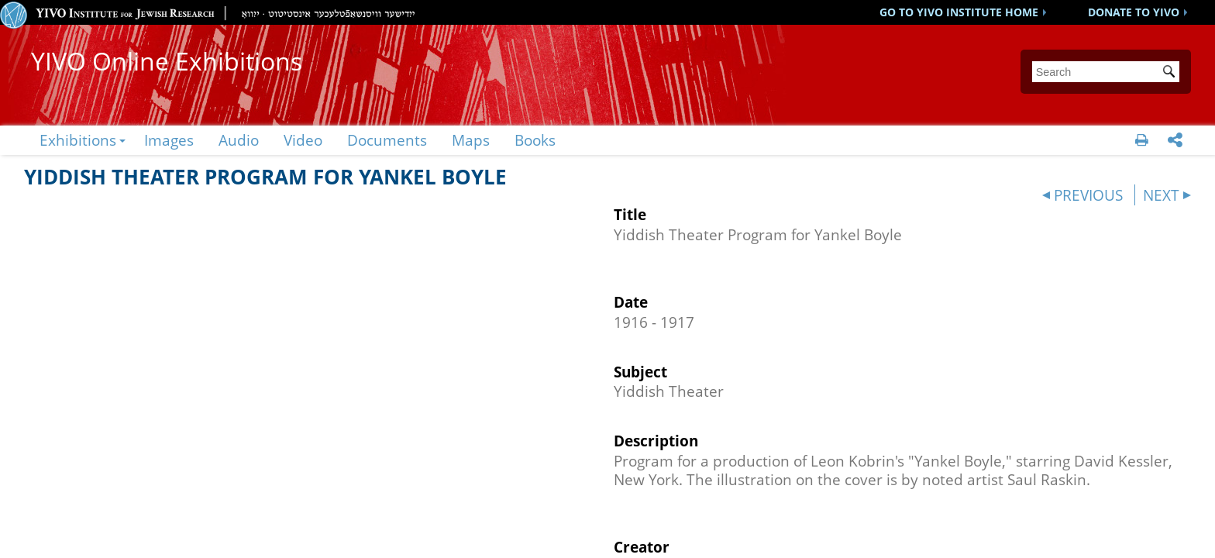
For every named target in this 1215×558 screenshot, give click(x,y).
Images (169, 139)
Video (303, 139)
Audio (239, 139)
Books (535, 139)
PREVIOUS (1088, 194)
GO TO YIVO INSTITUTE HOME (958, 12)
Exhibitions (78, 139)
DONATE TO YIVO (1133, 12)
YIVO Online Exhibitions (166, 61)
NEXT (1161, 194)
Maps (471, 139)
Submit (1171, 73)
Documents (387, 139)
